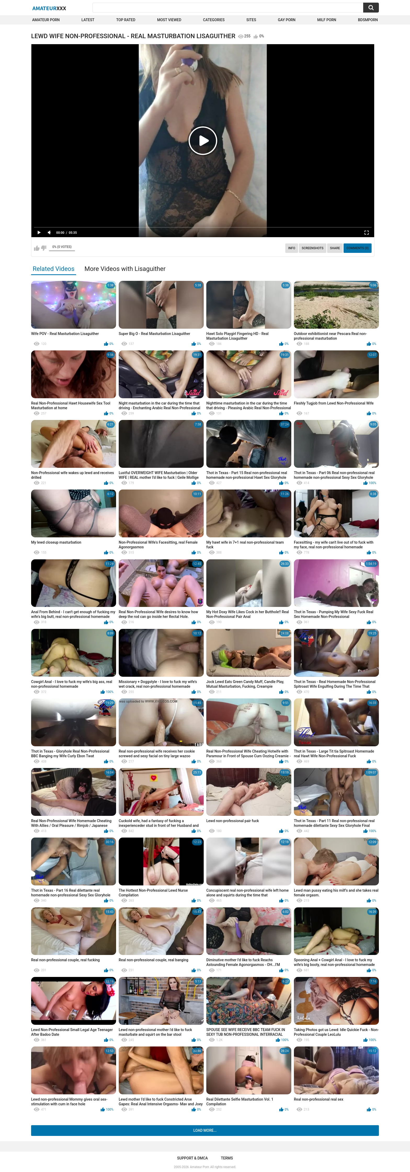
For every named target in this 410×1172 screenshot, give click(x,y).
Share (335, 248)
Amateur (49, 8)
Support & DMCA (192, 1158)
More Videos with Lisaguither (125, 268)
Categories (214, 20)
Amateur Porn (46, 20)
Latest (88, 20)
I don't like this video (43, 248)
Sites (251, 20)
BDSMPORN (368, 20)
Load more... (205, 1130)
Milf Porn (326, 20)
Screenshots (312, 248)
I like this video (36, 248)
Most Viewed (169, 20)
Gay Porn (286, 20)
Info (291, 248)
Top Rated (125, 20)
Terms (227, 1158)
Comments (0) (357, 248)
